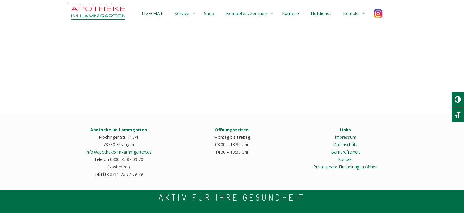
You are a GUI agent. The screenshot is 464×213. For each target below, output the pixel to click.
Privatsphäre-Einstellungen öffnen (345, 167)
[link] (194, 13)
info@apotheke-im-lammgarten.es (119, 152)
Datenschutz (345, 144)
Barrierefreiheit (345, 152)
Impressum (345, 137)
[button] (152, 13)
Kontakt (345, 159)
